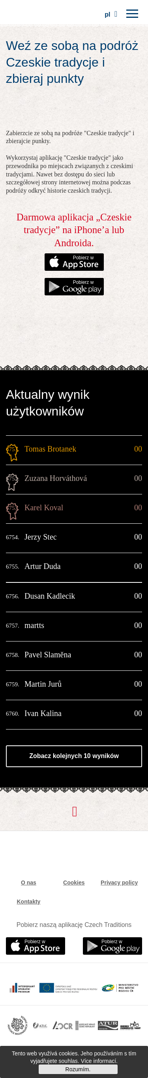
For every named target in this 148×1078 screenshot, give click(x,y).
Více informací (98, 1061)
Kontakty (28, 901)
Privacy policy (119, 882)
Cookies (73, 882)
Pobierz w (83, 257)
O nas (28, 882)
